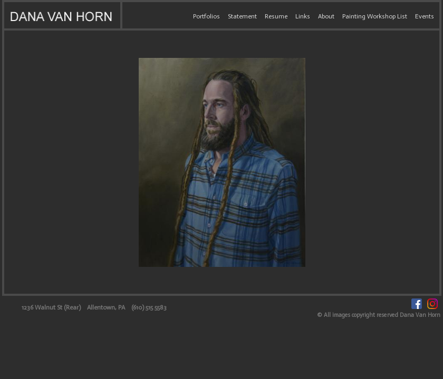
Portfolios (206, 16)
